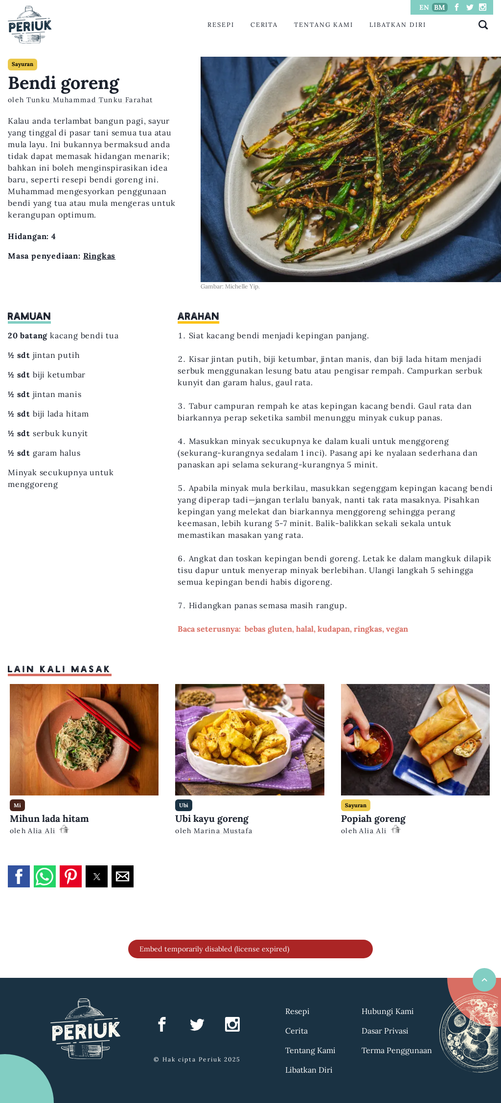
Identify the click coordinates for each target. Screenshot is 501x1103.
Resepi (220, 25)
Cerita (264, 25)
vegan (397, 629)
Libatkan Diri (397, 25)
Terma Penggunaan (397, 1050)
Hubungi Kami (388, 1011)
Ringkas (99, 256)
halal (305, 629)
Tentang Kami (323, 25)
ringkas (368, 629)
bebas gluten (268, 629)
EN (424, 7)
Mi (17, 805)
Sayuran (22, 64)
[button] (19, 876)
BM (439, 7)
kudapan (334, 629)
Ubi (183, 805)
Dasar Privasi (385, 1031)
